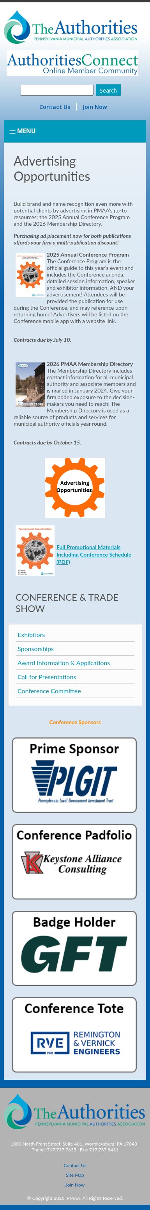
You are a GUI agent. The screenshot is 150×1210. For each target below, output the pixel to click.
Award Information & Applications (64, 662)
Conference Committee (49, 690)
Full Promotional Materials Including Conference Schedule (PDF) (93, 554)
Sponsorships (36, 648)
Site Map (75, 1175)
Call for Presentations (47, 676)
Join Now (95, 107)
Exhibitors (31, 634)
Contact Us (54, 107)
